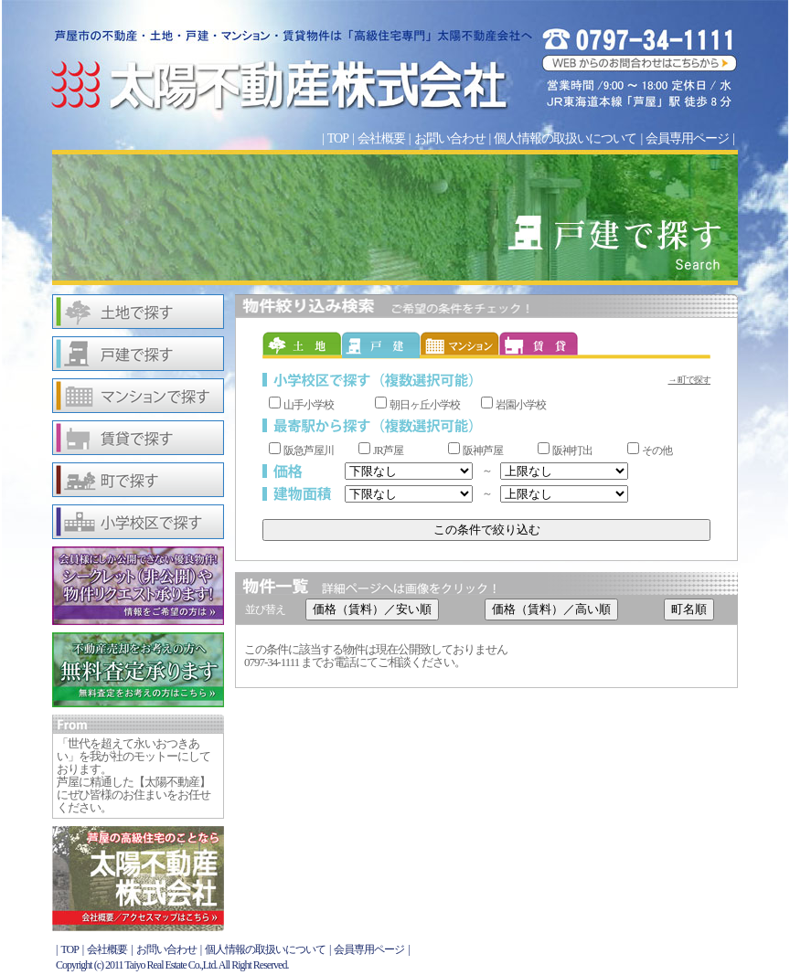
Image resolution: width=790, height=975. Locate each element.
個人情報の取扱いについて (565, 138)
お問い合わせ (450, 138)
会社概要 (381, 138)
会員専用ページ (687, 138)
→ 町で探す (689, 380)
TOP (337, 138)
